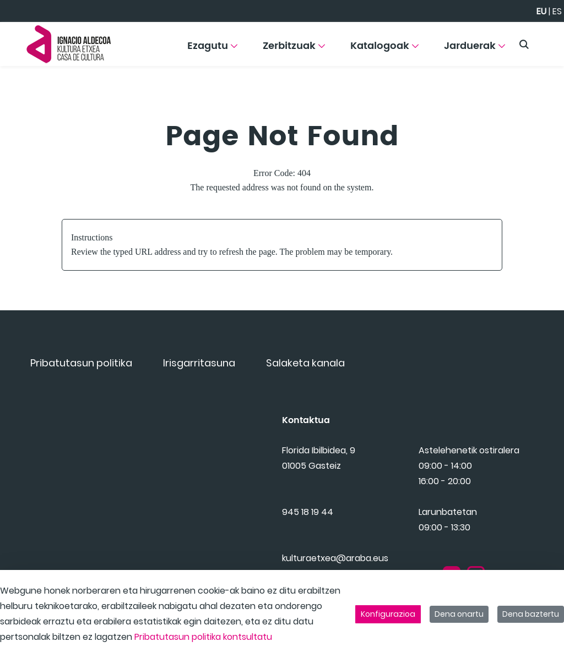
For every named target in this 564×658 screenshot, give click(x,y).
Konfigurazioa (388, 613)
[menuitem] (212, 49)
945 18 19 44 (307, 526)
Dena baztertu (530, 613)
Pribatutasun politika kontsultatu (203, 636)
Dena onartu (459, 613)
